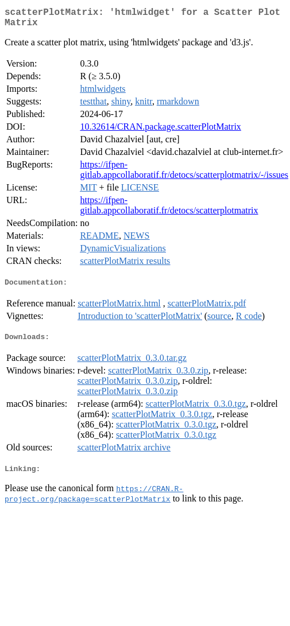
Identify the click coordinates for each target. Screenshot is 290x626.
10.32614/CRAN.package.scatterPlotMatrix (160, 131)
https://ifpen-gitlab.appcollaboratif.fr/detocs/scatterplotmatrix (169, 210)
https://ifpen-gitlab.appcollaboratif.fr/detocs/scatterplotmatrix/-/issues (184, 174)
